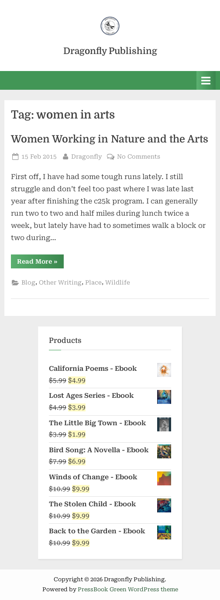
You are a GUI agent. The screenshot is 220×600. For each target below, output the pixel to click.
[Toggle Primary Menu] (206, 80)
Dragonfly (86, 156)
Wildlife (117, 282)
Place (93, 282)
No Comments (138, 157)
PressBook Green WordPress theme (128, 589)
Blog (28, 282)
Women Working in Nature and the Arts (109, 139)
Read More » (40, 263)
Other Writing (60, 282)
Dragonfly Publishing (110, 51)
